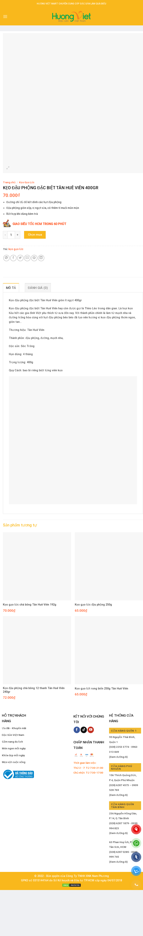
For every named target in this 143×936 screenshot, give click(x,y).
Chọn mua (35, 234)
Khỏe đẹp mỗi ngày (13, 755)
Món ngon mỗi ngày (14, 748)
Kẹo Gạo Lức (26, 182)
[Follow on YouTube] (90, 730)
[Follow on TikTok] (84, 730)
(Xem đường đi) (118, 756)
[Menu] (5, 16)
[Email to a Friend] (27, 258)
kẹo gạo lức (15, 249)
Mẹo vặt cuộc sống (13, 762)
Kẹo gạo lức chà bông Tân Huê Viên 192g (29, 604)
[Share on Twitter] (20, 258)
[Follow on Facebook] (77, 730)
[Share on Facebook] (13, 258)
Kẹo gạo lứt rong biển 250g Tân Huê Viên (101, 688)
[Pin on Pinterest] (34, 258)
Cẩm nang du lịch (12, 741)
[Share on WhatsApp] (6, 258)
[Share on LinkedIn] (41, 258)
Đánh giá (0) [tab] (38, 288)
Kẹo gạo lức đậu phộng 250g (93, 604)
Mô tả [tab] (11, 288)
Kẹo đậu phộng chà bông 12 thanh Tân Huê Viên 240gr (34, 690)
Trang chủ (9, 182)
